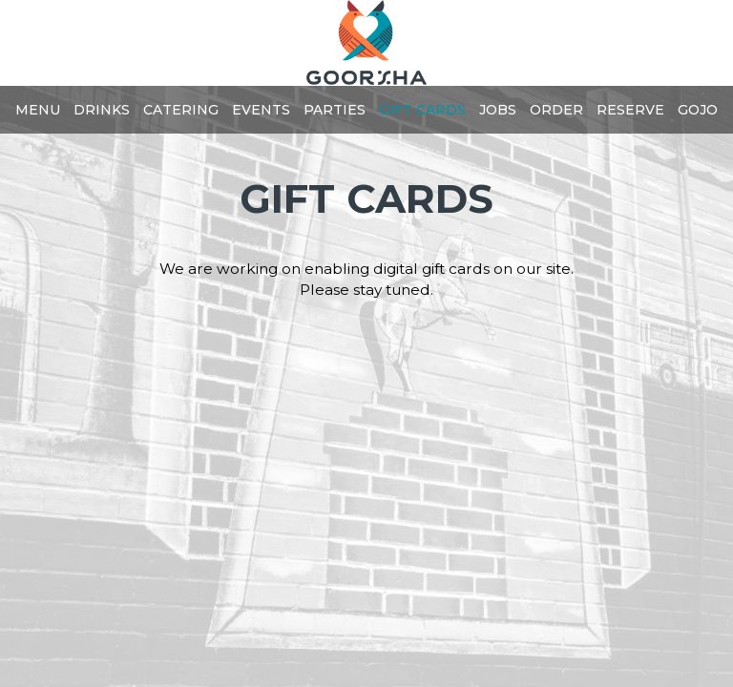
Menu (37, 109)
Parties (335, 109)
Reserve (630, 109)
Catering (181, 109)
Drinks (101, 109)
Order (556, 109)
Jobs (497, 109)
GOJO (698, 109)
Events (261, 109)
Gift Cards (422, 109)
